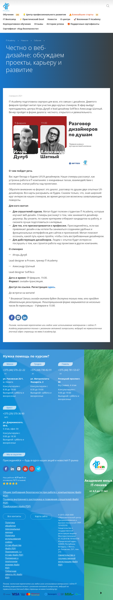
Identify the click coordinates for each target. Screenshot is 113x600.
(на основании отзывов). (14, 478)
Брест (10, 407)
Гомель (65, 364)
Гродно (37, 364)
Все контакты (14, 516)
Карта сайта (41, 516)
